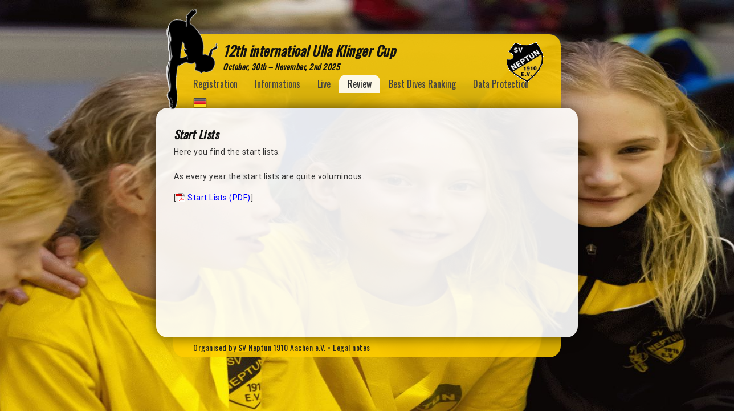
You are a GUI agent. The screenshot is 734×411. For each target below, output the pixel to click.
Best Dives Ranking (422, 84)
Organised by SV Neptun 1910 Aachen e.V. (259, 347)
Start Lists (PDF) (219, 197)
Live (324, 84)
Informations (277, 84)
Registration (215, 84)
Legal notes (351, 347)
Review (360, 84)
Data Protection (501, 84)
